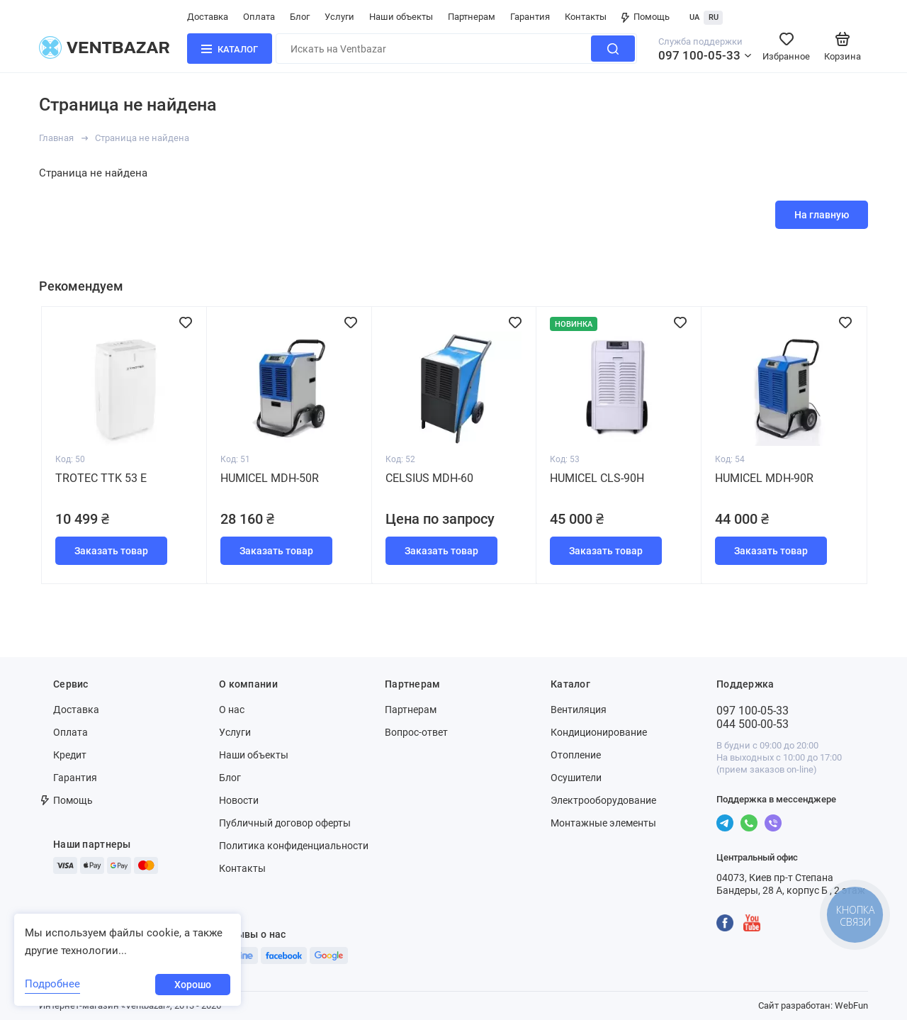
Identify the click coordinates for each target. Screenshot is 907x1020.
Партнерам (471, 16)
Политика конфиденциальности (293, 845)
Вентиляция (579, 709)
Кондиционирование (599, 732)
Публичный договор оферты (285, 823)
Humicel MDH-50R (269, 478)
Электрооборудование (603, 800)
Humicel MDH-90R (764, 478)
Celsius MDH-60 (429, 478)
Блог (300, 16)
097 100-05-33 (699, 55)
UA (694, 17)
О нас (231, 709)
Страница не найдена (142, 138)
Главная (56, 138)
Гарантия (530, 16)
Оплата (259, 16)
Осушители (576, 777)
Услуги (339, 16)
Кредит (69, 755)
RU (714, 17)
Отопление (576, 755)
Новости (239, 800)
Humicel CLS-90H (597, 478)
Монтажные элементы (603, 823)
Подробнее (52, 983)
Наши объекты (401, 16)
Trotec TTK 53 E (101, 478)
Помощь (645, 16)
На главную (821, 214)
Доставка (207, 16)
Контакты (586, 16)
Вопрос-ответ (416, 732)
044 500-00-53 (752, 724)
